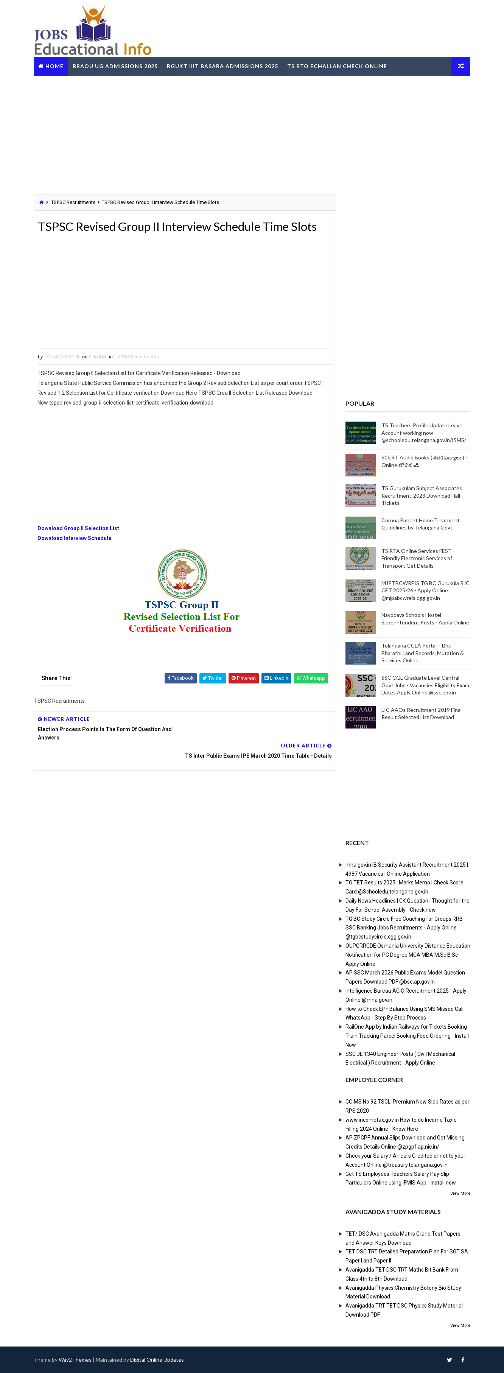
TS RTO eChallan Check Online (338, 65)
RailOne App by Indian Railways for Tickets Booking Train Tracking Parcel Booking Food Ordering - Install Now (406, 1036)
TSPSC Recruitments (74, 202)
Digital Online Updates (158, 1359)
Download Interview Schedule (75, 539)
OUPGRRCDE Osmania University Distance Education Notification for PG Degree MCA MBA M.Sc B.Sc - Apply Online (407, 955)
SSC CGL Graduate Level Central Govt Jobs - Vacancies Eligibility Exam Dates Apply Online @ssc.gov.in (424, 685)
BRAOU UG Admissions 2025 (116, 65)
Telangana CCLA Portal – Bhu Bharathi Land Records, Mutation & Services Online (422, 652)
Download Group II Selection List (79, 529)
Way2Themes (75, 1359)
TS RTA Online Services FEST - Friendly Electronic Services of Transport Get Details (417, 558)
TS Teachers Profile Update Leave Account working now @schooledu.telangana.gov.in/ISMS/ (423, 432)
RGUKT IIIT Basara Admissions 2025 (223, 65)
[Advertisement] (252, 134)
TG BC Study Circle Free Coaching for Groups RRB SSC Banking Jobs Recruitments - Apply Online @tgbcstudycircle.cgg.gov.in (403, 927)
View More (460, 1193)
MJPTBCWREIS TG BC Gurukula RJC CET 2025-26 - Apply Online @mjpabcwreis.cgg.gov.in (425, 590)
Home (55, 65)
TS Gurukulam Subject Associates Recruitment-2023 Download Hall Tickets (421, 495)
